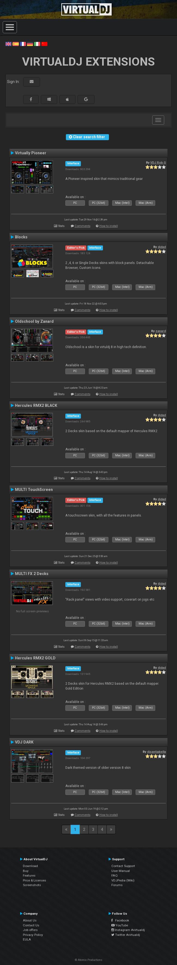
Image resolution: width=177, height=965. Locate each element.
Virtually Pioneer (30, 153)
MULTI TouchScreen (34, 489)
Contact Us (31, 925)
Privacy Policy (33, 935)
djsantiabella (156, 752)
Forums (117, 885)
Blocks (21, 237)
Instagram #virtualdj (128, 930)
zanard (160, 331)
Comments (82, 226)
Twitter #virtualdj (125, 935)
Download (30, 866)
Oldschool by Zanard (34, 321)
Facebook (120, 920)
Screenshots (32, 885)
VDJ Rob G (158, 162)
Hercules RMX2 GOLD (35, 658)
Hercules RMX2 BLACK (36, 405)
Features (29, 875)
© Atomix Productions (88, 960)
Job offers (30, 930)
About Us (29, 920)
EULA (27, 939)
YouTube (119, 925)
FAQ (114, 875)
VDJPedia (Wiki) (123, 880)
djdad (162, 247)
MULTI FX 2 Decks (31, 573)
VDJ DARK (24, 742)
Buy (26, 871)
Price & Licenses (34, 880)
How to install (108, 226)
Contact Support (123, 866)
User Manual (120, 871)
